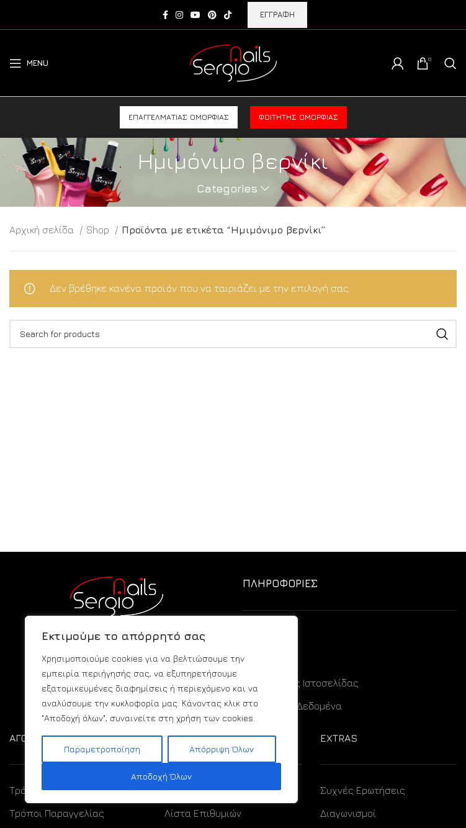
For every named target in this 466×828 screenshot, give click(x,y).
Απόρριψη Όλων (221, 749)
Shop (99, 229)
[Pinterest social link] (212, 15)
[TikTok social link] (227, 15)
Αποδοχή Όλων (161, 776)
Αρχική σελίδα (42, 229)
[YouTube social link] (195, 15)
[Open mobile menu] (29, 63)
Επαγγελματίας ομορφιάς (178, 117)
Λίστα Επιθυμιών (202, 813)
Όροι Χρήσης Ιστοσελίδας (301, 682)
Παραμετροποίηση (102, 749)
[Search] (450, 63)
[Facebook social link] (165, 15)
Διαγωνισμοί (348, 813)
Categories (227, 188)
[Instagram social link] (179, 15)
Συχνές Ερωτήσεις (362, 790)
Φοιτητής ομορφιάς (298, 117)
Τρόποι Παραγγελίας (56, 813)
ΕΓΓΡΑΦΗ (277, 14)
